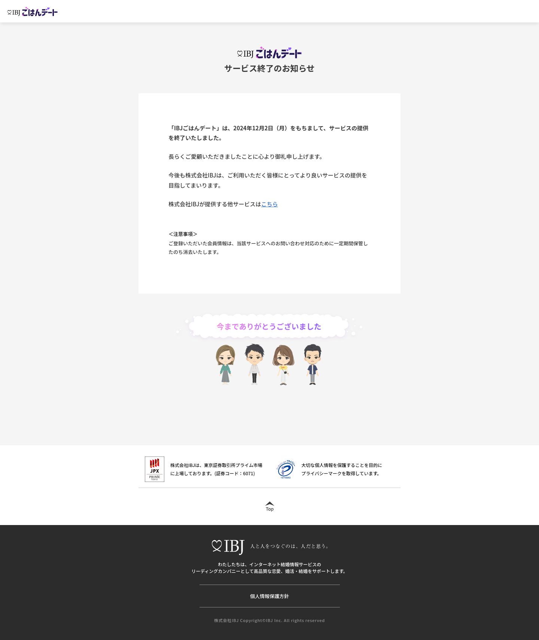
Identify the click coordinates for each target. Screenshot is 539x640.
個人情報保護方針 (269, 596)
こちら (269, 204)
